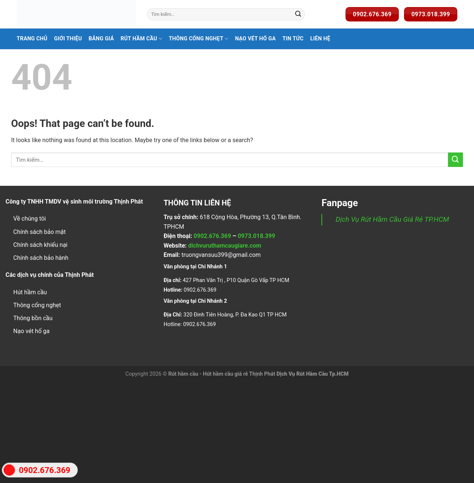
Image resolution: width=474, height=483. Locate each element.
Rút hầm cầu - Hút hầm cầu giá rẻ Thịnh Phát (221, 374)
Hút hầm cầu (30, 292)
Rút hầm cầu (141, 38)
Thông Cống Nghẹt (198, 38)
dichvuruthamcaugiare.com (224, 245)
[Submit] (298, 14)
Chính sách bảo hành (41, 257)
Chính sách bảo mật (39, 231)
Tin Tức (293, 39)
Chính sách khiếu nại (40, 244)
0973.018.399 (256, 235)
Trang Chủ (32, 39)
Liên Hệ (320, 39)
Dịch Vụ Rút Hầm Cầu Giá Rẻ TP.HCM (392, 219)
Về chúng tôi (29, 218)
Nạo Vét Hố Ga (255, 39)
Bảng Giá (101, 39)
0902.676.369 (212, 235)
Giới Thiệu (68, 39)
